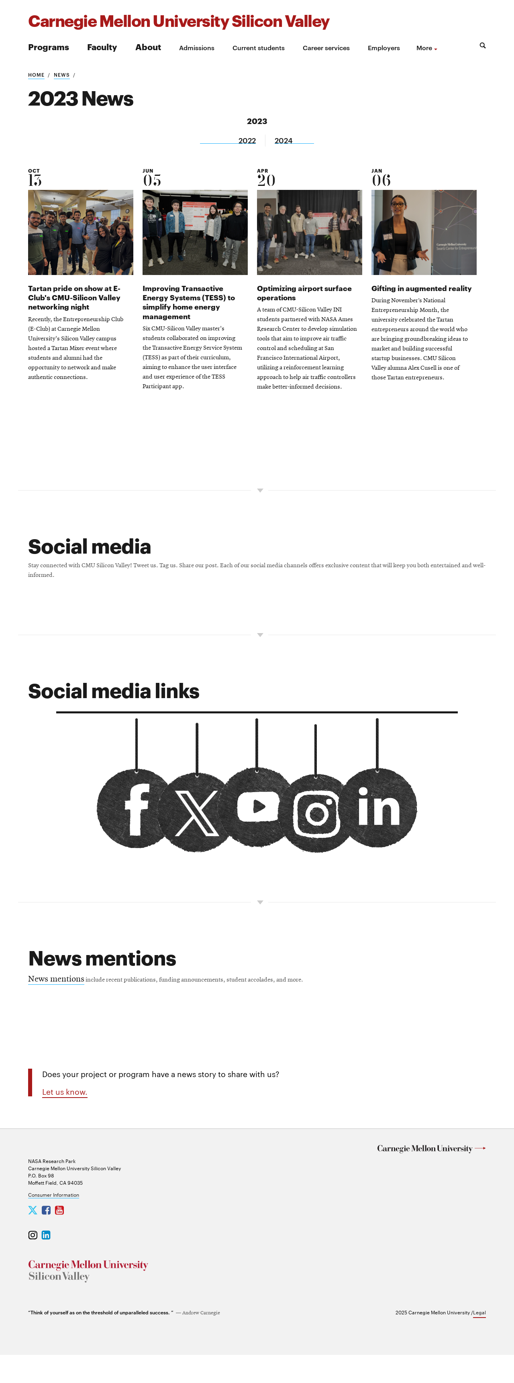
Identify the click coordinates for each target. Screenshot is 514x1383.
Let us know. (65, 1107)
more (424, 47)
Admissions (196, 47)
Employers (384, 47)
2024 (284, 140)
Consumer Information (53, 1222)
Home (36, 74)
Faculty (102, 46)
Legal (479, 1340)
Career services (326, 47)
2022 (246, 140)
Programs (48, 46)
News (62, 74)
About (148, 46)
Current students (259, 47)
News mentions (56, 992)
